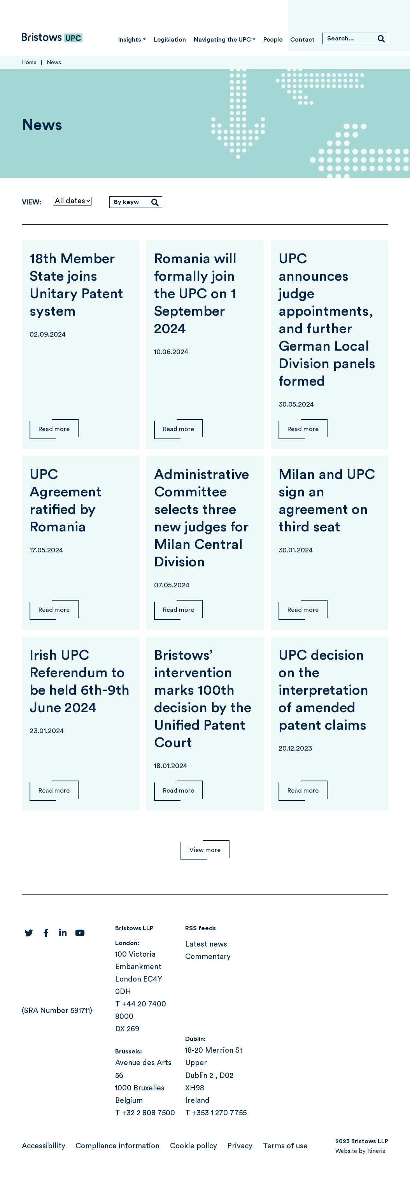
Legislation (170, 40)
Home (29, 62)
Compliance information (117, 1146)
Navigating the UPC (222, 40)
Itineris (376, 1151)
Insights (129, 40)
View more (205, 850)
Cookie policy (193, 1146)
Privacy (239, 1146)
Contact (302, 40)
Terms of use (285, 1146)
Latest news (206, 944)
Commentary (208, 957)
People (272, 40)
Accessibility (43, 1146)
